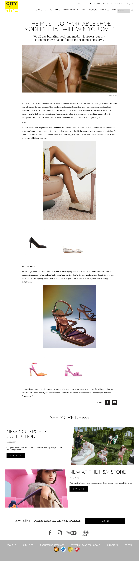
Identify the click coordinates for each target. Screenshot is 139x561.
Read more (16, 455)
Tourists (92, 10)
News (57, 10)
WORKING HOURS (101, 4)
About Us (11, 545)
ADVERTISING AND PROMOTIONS (85, 545)
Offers (48, 10)
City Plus (104, 10)
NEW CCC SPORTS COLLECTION (27, 433)
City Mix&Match (119, 10)
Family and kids (71, 10)
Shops (39, 10)
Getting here (117, 4)
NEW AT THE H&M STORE (98, 472)
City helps (28, 545)
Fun (83, 10)
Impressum (112, 545)
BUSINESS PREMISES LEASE (52, 545)
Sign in (105, 521)
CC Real (128, 545)
